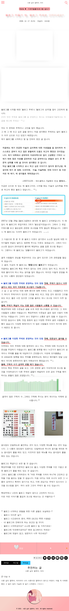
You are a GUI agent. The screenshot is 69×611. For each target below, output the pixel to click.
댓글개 (39, 21)
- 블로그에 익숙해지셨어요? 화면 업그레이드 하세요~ (26, 530)
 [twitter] (62, 558)
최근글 (15, 563)
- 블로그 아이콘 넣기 (11, 515)
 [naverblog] (66, 558)
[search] (66, 2)
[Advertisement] (34, 45)
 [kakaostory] (53, 558)
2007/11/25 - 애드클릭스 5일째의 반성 (40, 181)
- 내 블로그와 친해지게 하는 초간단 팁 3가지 (22, 522)
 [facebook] (57, 558)
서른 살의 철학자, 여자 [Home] (35, 2)
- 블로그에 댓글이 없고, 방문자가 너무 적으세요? (24, 533)
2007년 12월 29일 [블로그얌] (14, 221)
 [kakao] (49, 558)
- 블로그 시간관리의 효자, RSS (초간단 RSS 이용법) (25, 518)
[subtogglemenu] (3, 2)
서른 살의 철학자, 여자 (10, 580)
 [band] (45, 558)
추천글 (25, 563)
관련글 (6, 563)
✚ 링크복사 (38, 558)
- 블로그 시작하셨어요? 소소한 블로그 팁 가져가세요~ (26, 526)
